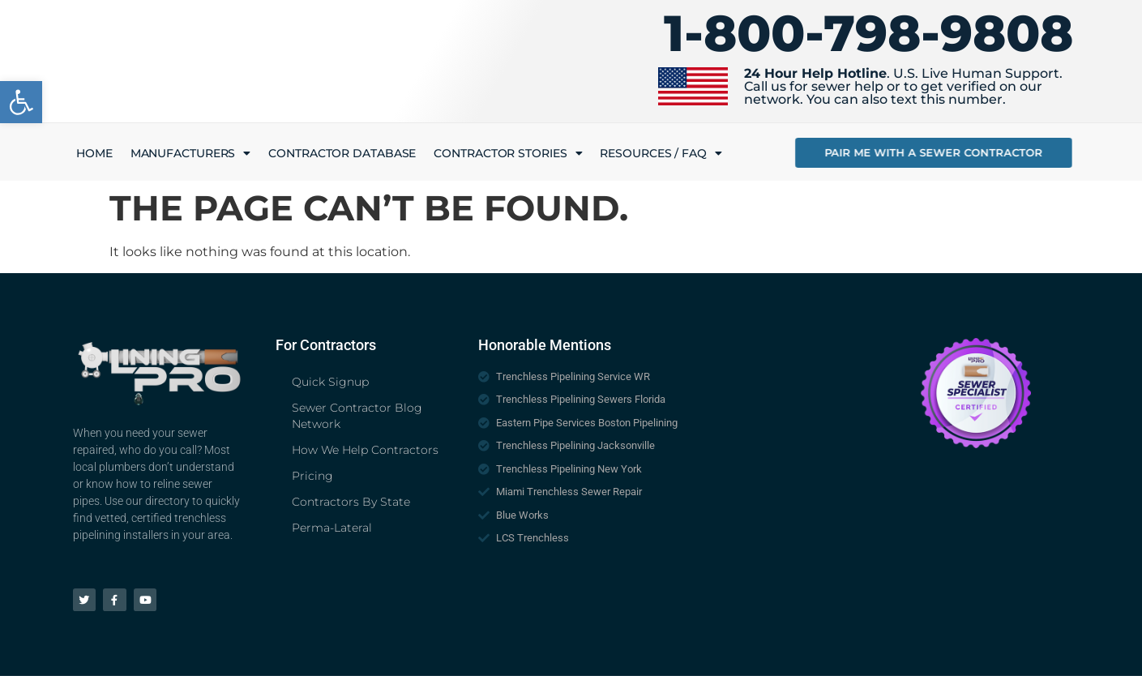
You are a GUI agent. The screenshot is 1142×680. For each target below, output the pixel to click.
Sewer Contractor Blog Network (357, 415)
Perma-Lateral (332, 527)
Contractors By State (351, 501)
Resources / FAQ (660, 153)
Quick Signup (330, 381)
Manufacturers (190, 153)
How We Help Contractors (365, 450)
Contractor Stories (508, 153)
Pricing (312, 475)
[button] (21, 102)
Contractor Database (342, 153)
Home (94, 153)
